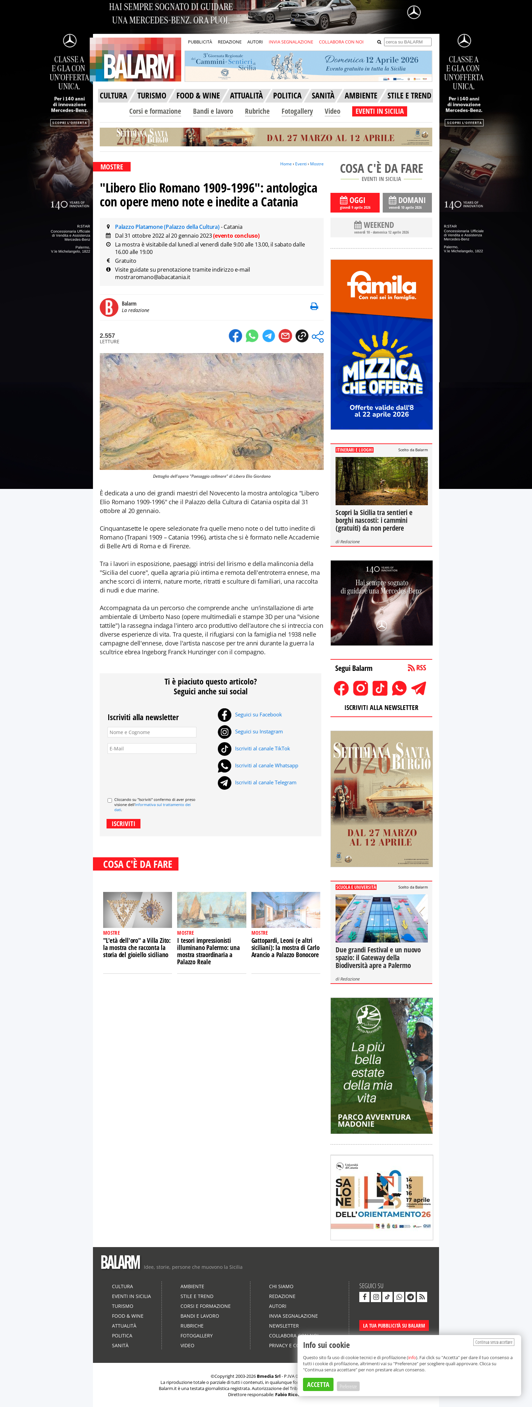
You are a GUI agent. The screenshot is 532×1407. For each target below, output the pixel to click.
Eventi (301, 164)
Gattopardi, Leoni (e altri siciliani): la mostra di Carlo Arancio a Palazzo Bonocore (285, 947)
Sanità (120, 1345)
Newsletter (284, 1325)
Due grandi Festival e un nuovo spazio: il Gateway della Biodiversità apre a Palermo (378, 957)
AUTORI (255, 42)
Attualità (124, 1325)
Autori (277, 1306)
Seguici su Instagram (250, 731)
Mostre (317, 164)
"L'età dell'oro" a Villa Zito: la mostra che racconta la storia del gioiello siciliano (137, 947)
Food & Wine (128, 1316)
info (412, 1357)
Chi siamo (281, 1286)
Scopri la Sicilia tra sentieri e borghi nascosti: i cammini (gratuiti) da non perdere (374, 520)
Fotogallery (297, 111)
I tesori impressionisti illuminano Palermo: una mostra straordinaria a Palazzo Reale (208, 951)
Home (286, 164)
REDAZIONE (230, 42)
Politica (122, 1335)
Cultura (122, 1286)
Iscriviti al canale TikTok (254, 748)
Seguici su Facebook (250, 714)
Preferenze (348, 1386)
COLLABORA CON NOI (341, 42)
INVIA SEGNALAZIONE (291, 42)
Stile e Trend (196, 1296)
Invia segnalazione (293, 1316)
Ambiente (192, 1286)
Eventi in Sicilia (131, 1296)
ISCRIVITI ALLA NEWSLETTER (381, 707)
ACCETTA (318, 1384)
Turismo (122, 1306)
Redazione (350, 541)
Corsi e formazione (155, 111)
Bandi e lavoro (213, 111)
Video (332, 111)
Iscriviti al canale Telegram (257, 782)
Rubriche (257, 111)
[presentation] (159, 773)
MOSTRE (111, 166)
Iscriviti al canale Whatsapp (258, 765)
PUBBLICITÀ (200, 42)
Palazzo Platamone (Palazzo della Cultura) (168, 227)
